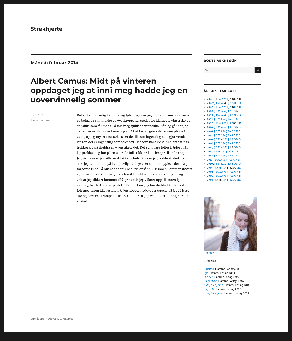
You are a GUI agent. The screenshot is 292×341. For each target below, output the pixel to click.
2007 (210, 175)
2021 (210, 119)
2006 (210, 179)
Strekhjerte (47, 29)
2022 (210, 115)
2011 (209, 159)
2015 (210, 143)
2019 (210, 127)
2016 (210, 139)
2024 (210, 107)
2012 (210, 155)
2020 (210, 123)
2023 (210, 111)
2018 (210, 131)
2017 (210, 135)
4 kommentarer (41, 120)
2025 (210, 103)
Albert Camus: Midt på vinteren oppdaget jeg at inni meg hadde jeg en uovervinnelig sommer (109, 90)
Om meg (209, 253)
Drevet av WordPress (60, 318)
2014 (210, 147)
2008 (210, 171)
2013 (210, 151)
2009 (210, 167)
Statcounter (9, 338)
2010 (210, 163)
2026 (210, 99)
